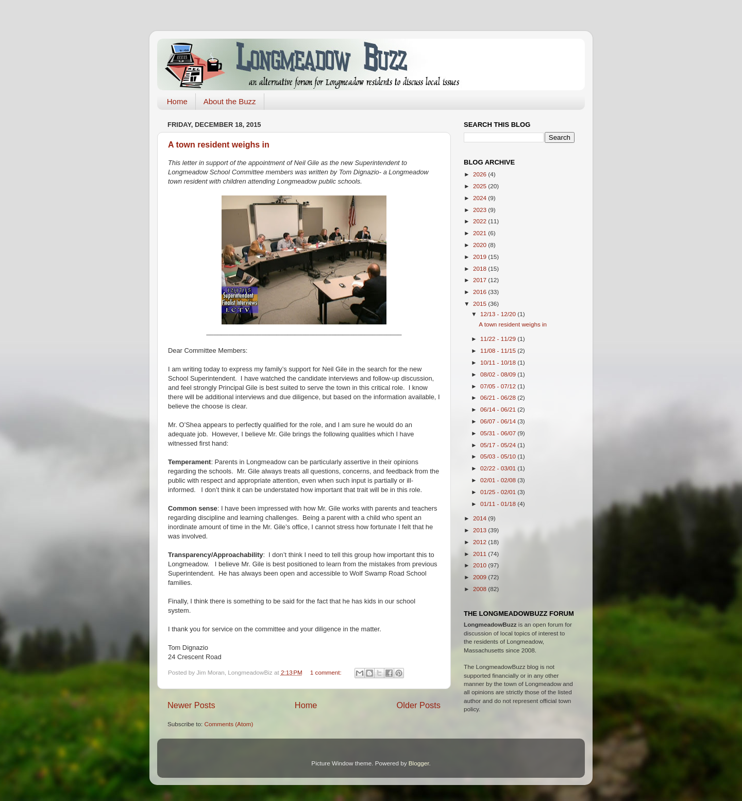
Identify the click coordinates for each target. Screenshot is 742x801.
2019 (480, 256)
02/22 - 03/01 (498, 468)
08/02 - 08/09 (498, 374)
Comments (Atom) (228, 724)
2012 (480, 541)
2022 (480, 221)
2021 (480, 233)
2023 (480, 209)
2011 (480, 553)
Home (177, 101)
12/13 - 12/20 (498, 313)
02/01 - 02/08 (498, 480)
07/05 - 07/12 (498, 386)
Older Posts (419, 705)
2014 (480, 518)
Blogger (419, 763)
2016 (480, 291)
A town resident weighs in (218, 144)
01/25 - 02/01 (498, 491)
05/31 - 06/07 (498, 433)
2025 (480, 186)
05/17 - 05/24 (498, 445)
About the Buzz (230, 101)
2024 (480, 197)
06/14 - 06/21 (498, 409)
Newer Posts (191, 705)
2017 (480, 279)
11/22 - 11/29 (498, 338)
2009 (480, 577)
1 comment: (326, 672)
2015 (480, 303)
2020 (480, 244)
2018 (480, 268)
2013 (480, 530)
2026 (480, 174)
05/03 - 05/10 (498, 456)
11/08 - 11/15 (498, 350)
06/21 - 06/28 (498, 397)
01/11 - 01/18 (498, 503)
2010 (480, 565)
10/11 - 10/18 (498, 362)
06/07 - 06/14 (498, 421)
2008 (480, 588)
